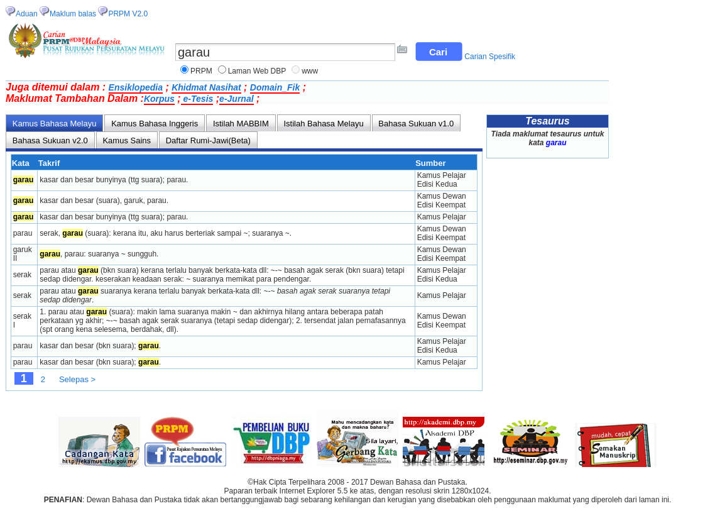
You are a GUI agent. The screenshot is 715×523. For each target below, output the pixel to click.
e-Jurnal (236, 99)
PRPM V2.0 (128, 13)
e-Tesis (197, 99)
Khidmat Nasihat (206, 87)
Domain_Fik (275, 87)
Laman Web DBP (257, 71)
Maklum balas (73, 13)
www (310, 71)
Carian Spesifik (489, 56)
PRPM (201, 71)
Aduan (27, 13)
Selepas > (77, 379)
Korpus (159, 99)
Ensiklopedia (136, 87)
